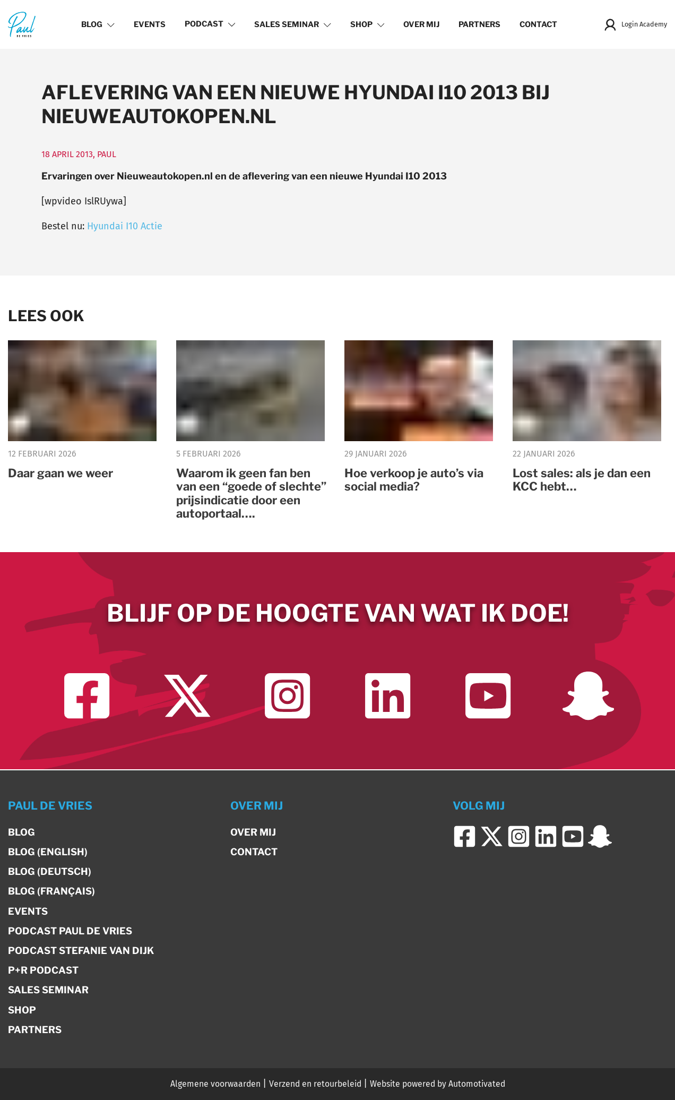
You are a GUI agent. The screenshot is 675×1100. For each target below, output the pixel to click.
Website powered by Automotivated (437, 1084)
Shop (365, 24)
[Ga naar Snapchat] (588, 697)
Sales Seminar (291, 24)
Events (147, 24)
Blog (96, 24)
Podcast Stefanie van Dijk (81, 950)
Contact (537, 24)
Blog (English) (48, 851)
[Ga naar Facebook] (87, 697)
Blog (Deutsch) (49, 871)
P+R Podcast (43, 970)
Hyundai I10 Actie (124, 226)
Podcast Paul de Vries (70, 930)
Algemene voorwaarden (215, 1084)
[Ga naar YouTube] (488, 697)
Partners (478, 24)
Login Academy (633, 24)
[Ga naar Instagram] (287, 697)
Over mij (420, 24)
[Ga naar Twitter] (187, 697)
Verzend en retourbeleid (315, 1084)
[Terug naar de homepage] (22, 24)
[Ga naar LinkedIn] (387, 697)
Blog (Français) (51, 891)
